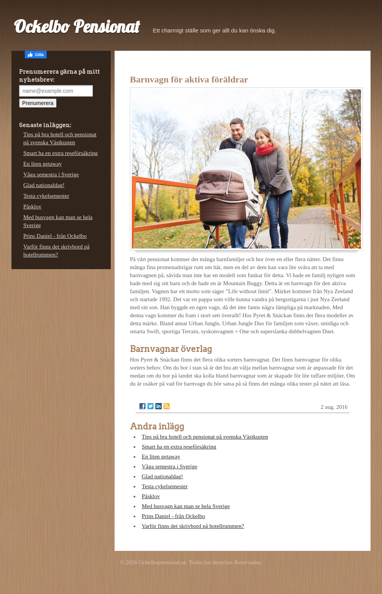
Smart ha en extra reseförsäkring (179, 447)
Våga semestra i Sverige (169, 466)
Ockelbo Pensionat (76, 26)
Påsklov (151, 496)
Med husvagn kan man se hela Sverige (186, 506)
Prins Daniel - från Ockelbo (173, 516)
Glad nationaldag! (162, 476)
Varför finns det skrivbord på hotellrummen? (193, 526)
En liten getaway (161, 457)
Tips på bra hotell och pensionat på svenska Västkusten (205, 437)
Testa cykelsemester (165, 486)
